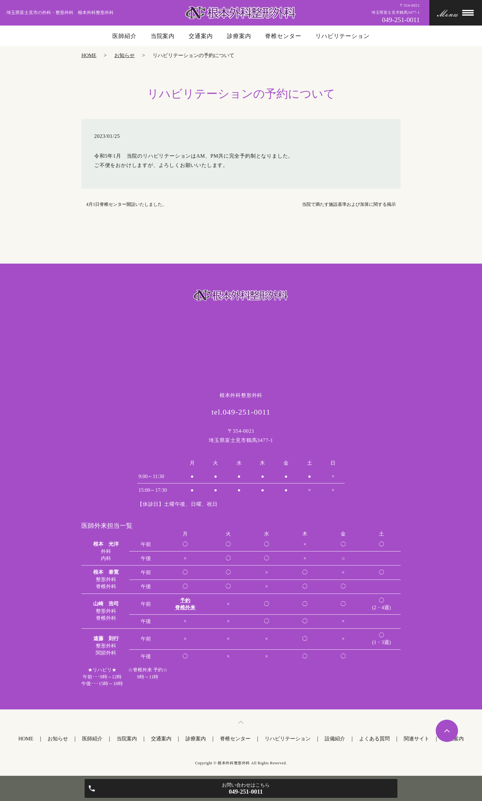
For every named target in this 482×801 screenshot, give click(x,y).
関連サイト (416, 738)
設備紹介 (335, 738)
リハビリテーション (342, 36)
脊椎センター (283, 36)
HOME (88, 55)
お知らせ (124, 55)
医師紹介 (124, 36)
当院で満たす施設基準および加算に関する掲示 (349, 204)
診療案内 (239, 36)
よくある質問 (374, 738)
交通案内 (201, 36)
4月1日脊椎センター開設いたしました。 (126, 204)
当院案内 (163, 36)
